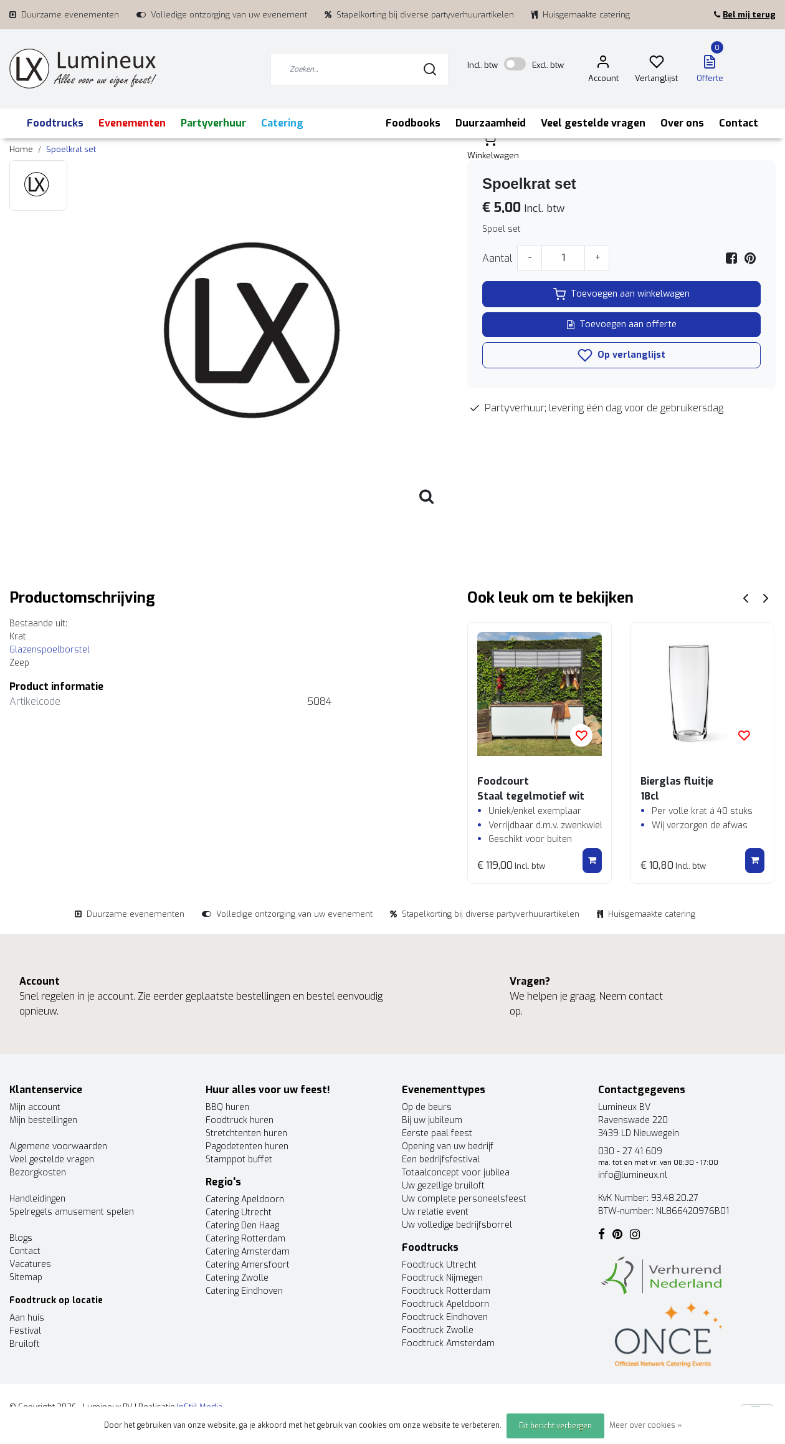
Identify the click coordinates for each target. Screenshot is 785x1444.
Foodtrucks (55, 123)
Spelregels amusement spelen (71, 1212)
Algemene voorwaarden (58, 1146)
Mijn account (34, 1107)
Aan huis (26, 1318)
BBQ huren (227, 1107)
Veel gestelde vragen (593, 123)
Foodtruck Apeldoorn (445, 1304)
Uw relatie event (435, 1212)
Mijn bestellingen (43, 1120)
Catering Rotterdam (245, 1239)
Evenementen (132, 123)
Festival (25, 1331)
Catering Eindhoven (244, 1291)
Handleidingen (37, 1199)
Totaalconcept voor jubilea (456, 1173)
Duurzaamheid (490, 123)
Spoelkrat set (71, 149)
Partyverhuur (213, 123)
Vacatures (30, 1264)
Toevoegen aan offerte (622, 324)
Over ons (682, 123)
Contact (738, 123)
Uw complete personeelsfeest (464, 1199)
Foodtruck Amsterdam (448, 1343)
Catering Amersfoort (248, 1265)
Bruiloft (24, 1344)
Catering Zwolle (237, 1278)
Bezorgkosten (37, 1173)
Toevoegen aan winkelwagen (621, 294)
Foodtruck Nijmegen (442, 1278)
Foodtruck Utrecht (439, 1265)
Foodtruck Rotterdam (446, 1291)
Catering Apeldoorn (245, 1199)
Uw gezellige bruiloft (443, 1186)
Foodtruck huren (240, 1120)
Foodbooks (413, 123)
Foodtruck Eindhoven (445, 1317)
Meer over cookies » (645, 1425)
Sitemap (25, 1277)
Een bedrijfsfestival (441, 1159)
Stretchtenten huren (246, 1133)
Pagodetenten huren (247, 1146)
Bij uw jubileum (432, 1120)
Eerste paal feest (437, 1133)
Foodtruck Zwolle (437, 1330)
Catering (282, 123)
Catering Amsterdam (248, 1252)
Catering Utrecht (239, 1212)
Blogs (20, 1238)
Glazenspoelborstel (50, 650)
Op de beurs (427, 1107)
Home (21, 149)
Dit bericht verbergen (555, 1426)
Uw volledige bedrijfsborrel (457, 1225)
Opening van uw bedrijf (447, 1146)
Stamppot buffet (239, 1159)
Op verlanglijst (621, 355)
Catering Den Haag (242, 1225)
